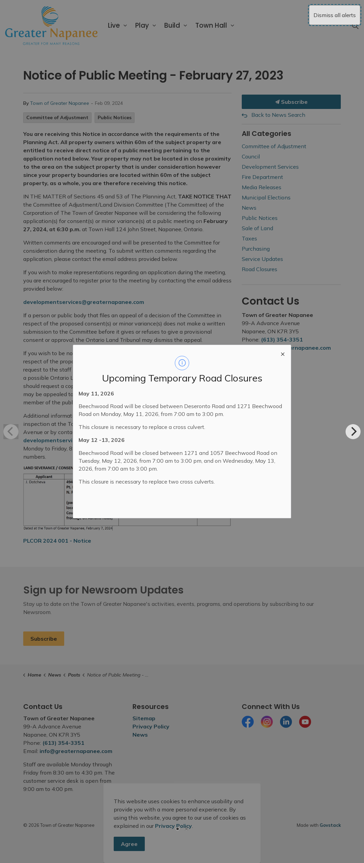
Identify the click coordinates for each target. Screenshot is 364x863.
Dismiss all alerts (334, 15)
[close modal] (283, 353)
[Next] (353, 431)
